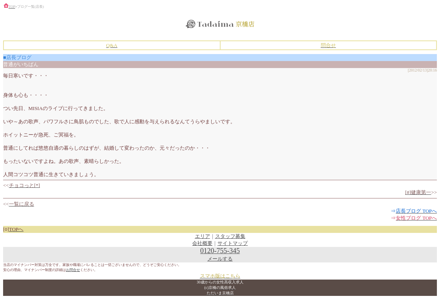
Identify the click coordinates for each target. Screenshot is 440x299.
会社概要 (202, 243)
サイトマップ (232, 243)
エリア (202, 236)
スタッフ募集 (230, 236)
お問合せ (73, 270)
